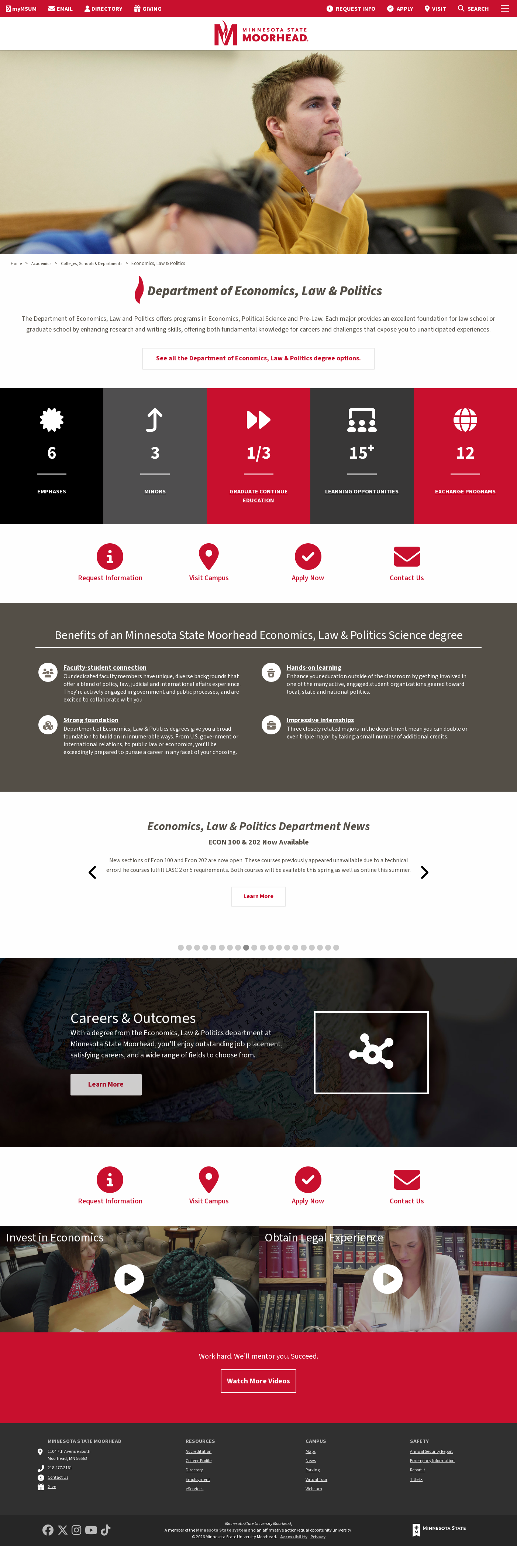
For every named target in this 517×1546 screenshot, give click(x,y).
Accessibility (293, 1537)
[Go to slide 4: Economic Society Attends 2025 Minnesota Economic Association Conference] (205, 948)
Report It (417, 1470)
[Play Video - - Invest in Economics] (129, 1279)
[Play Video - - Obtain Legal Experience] (388, 1279)
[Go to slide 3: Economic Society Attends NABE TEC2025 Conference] (197, 948)
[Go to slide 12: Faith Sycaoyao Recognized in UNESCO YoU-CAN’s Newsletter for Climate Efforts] (271, 948)
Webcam (314, 1489)
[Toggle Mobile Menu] (506, 8)
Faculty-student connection (105, 667)
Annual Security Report (431, 1451)
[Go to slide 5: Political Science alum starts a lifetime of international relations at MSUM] (213, 948)
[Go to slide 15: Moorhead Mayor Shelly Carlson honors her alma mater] (295, 948)
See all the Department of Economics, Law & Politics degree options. (258, 358)
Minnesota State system (221, 1530)
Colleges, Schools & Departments (91, 264)
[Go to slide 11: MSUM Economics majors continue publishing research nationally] (263, 948)
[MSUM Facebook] (48, 1531)
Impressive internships (320, 720)
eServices (194, 1489)
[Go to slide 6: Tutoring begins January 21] (222, 948)
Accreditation (198, 1451)
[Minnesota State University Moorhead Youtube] (91, 1531)
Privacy (317, 1537)
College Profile (198, 1461)
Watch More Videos (258, 1381)
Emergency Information (432, 1461)
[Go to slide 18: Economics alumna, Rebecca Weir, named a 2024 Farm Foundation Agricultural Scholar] (320, 948)
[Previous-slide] (93, 872)
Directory (194, 1470)
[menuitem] (21, 8)
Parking (313, 1470)
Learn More (258, 896)
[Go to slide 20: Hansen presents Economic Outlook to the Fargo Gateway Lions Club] (336, 948)
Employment (198, 1480)
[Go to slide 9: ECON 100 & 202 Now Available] (246, 948)
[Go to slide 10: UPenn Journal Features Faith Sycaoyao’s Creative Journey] (254, 948)
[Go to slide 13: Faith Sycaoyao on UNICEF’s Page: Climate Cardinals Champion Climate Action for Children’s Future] (279, 948)
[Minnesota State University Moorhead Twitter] (62, 1531)
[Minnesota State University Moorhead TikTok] (105, 1531)
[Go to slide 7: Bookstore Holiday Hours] (230, 948)
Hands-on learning (314, 667)
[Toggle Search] (473, 8)
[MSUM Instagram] (76, 1531)
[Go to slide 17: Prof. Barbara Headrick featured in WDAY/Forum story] (312, 948)
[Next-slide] (424, 872)
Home (16, 264)
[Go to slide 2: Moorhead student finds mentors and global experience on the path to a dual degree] (189, 948)
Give (52, 1487)
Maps (311, 1451)
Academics (41, 264)
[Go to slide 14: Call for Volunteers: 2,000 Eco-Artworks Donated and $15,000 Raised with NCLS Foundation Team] (287, 948)
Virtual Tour (316, 1480)
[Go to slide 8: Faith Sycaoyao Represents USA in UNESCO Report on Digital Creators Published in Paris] (238, 948)
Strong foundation (90, 720)
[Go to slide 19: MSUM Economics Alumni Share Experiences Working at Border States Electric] (328, 948)
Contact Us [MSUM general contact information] (58, 1477)
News (311, 1461)
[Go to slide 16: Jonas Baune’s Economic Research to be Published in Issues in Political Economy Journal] (304, 948)
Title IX (416, 1480)
